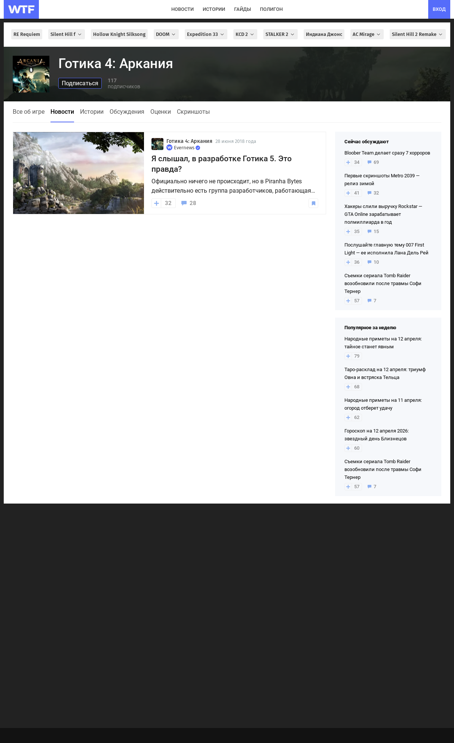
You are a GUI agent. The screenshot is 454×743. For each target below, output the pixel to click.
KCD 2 (245, 34)
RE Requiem (26, 34)
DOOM (166, 34)
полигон (271, 9)
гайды (242, 9)
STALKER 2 (280, 34)
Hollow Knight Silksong (119, 34)
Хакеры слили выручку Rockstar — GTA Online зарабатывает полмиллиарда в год (383, 214)
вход (439, 9)
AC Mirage (367, 34)
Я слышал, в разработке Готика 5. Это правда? (221, 164)
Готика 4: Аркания (189, 141)
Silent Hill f (66, 34)
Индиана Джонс (324, 34)
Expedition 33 (206, 34)
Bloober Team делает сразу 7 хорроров (387, 153)
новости (182, 9)
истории (214, 9)
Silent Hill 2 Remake (418, 34)
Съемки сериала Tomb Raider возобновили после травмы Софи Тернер (382, 283)
